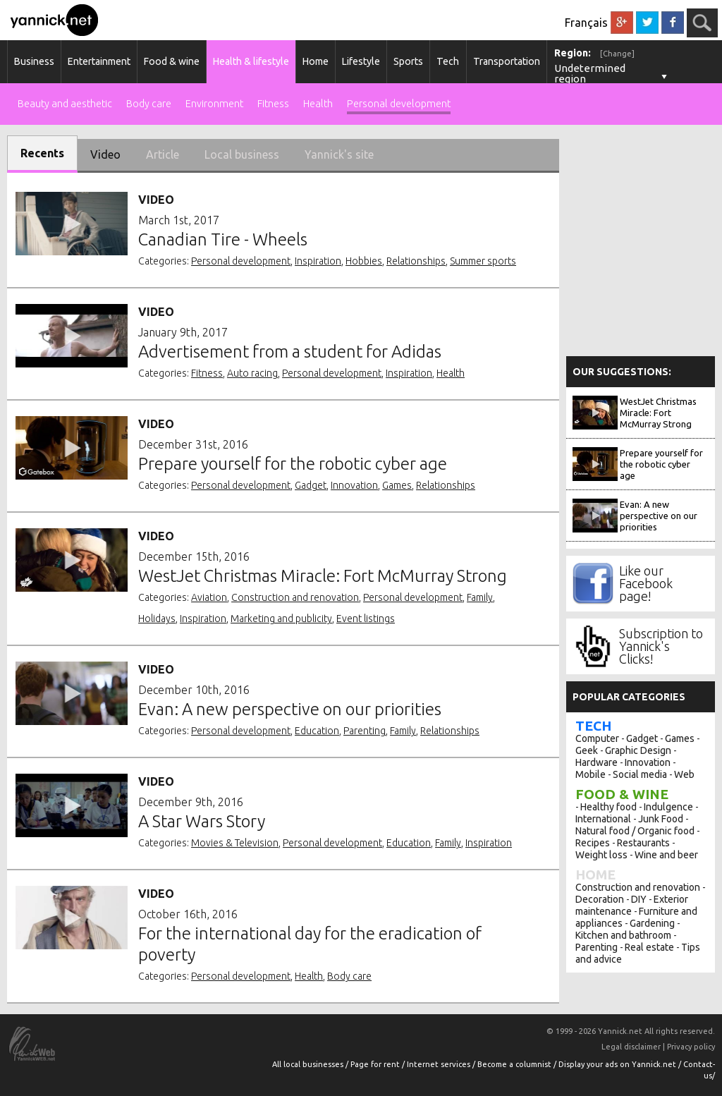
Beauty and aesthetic (65, 104)
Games (397, 485)
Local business (241, 154)
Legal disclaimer (631, 1046)
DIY (639, 899)
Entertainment (99, 61)
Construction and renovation (295, 597)
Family (480, 597)
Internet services (439, 1064)
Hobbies (363, 261)
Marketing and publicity (281, 618)
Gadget (310, 485)
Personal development (399, 104)
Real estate (649, 947)
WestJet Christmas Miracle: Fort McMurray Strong (658, 412)
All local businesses (308, 1064)
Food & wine (172, 61)
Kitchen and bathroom (623, 935)
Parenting (364, 730)
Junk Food (660, 818)
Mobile (590, 774)
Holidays (157, 618)
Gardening (652, 923)
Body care (148, 104)
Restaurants (643, 842)
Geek (586, 750)
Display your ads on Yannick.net (618, 1064)
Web (684, 774)
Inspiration (318, 261)
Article (162, 154)
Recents (42, 153)
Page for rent (376, 1064)
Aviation (209, 597)
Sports (408, 61)
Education (317, 730)
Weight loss (601, 854)
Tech (447, 61)
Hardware (596, 762)
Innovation (354, 485)
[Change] (617, 53)
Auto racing (252, 373)
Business (34, 61)
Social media (640, 774)
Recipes (592, 842)
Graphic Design (638, 750)
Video (105, 154)
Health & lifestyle (251, 61)
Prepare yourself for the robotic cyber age (661, 464)
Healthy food (608, 806)
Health (318, 104)
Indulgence (668, 806)
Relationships (416, 261)
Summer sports (483, 261)
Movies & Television (235, 842)
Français (586, 22)
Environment (214, 104)
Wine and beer (666, 854)
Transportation (506, 61)
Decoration (599, 899)
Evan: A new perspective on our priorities (658, 515)
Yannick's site (339, 154)
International (603, 818)
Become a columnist (515, 1064)
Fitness (273, 104)
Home (315, 61)
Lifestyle (361, 61)
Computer (597, 738)
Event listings (365, 618)
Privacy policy (691, 1046)
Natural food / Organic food (635, 830)
